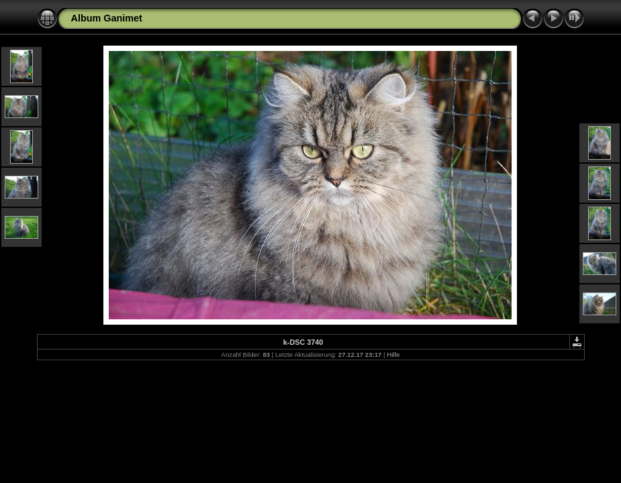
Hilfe (393, 354)
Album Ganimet (106, 18)
